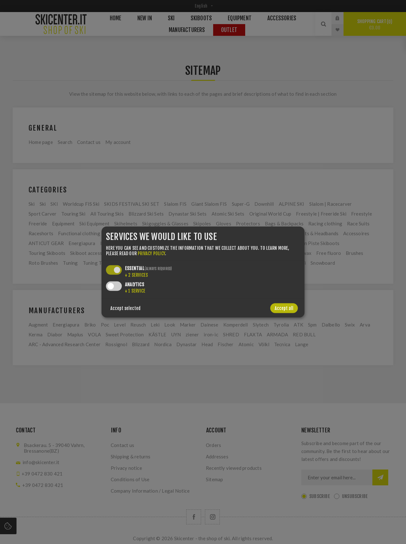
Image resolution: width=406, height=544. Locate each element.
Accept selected (125, 308)
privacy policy (151, 253)
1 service (135, 290)
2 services (136, 274)
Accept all (284, 308)
